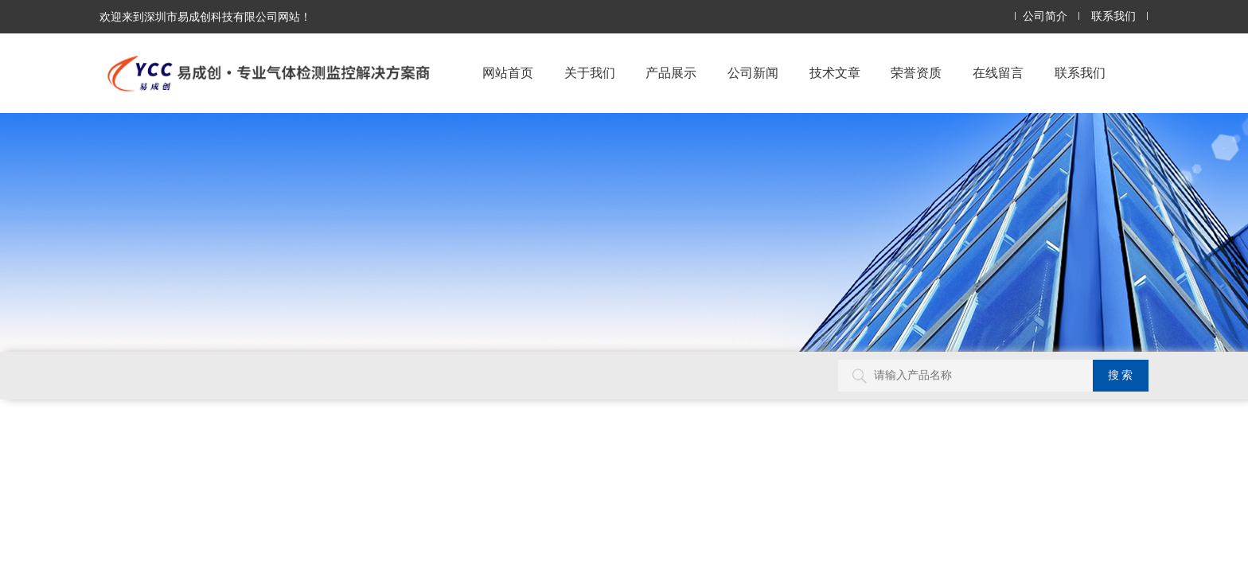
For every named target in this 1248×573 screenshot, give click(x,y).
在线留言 (998, 73)
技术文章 (834, 73)
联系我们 (1113, 16)
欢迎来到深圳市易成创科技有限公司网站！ (205, 16)
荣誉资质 (916, 73)
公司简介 (1045, 16)
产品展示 (670, 73)
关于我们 (589, 73)
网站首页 (507, 73)
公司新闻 (752, 73)
